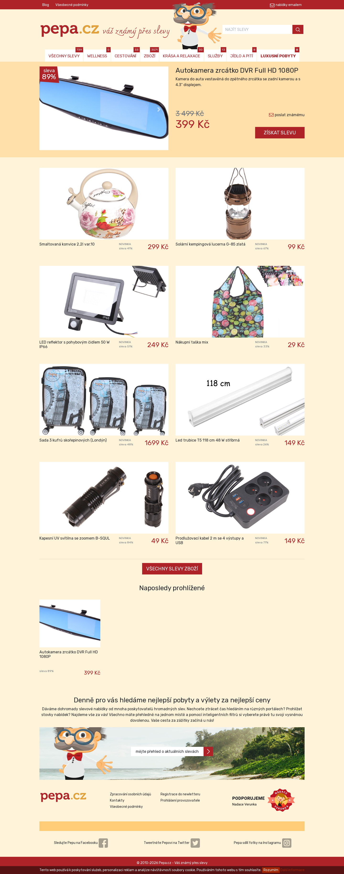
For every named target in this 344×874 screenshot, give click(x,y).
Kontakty (117, 800)
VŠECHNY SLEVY (65, 53)
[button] (49, 109)
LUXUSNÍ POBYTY (280, 53)
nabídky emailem (289, 5)
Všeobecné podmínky (71, 5)
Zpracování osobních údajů (130, 794)
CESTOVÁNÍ (127, 53)
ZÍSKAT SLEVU (280, 133)
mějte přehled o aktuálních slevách (174, 751)
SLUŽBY (217, 53)
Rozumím (270, 870)
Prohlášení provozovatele (180, 800)
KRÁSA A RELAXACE (183, 53)
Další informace (292, 870)
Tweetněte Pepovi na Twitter (172, 843)
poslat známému (290, 115)
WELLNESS (99, 53)
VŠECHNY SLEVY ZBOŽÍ (172, 569)
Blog (45, 5)
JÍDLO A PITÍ (243, 53)
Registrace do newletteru (180, 794)
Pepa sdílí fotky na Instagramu (263, 843)
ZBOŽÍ (151, 53)
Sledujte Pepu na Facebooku (81, 843)
